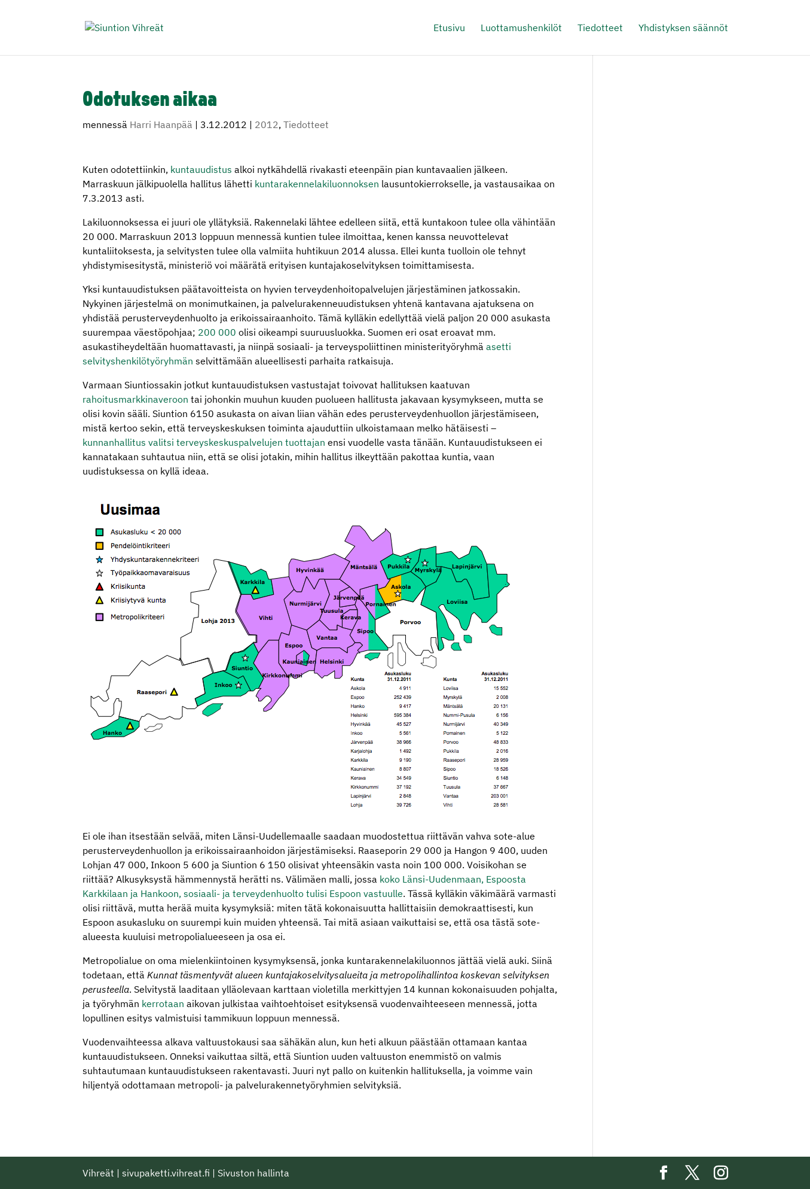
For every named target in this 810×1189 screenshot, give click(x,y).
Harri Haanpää (161, 124)
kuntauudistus (201, 169)
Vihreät (98, 1173)
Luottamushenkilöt (521, 28)
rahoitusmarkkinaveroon (135, 399)
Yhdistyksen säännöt (683, 28)
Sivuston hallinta (253, 1173)
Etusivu (449, 28)
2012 (267, 124)
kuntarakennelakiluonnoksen (317, 184)
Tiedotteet (600, 28)
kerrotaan (163, 1003)
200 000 (217, 332)
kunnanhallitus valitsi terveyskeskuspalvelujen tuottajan (203, 442)
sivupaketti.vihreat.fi (166, 1173)
